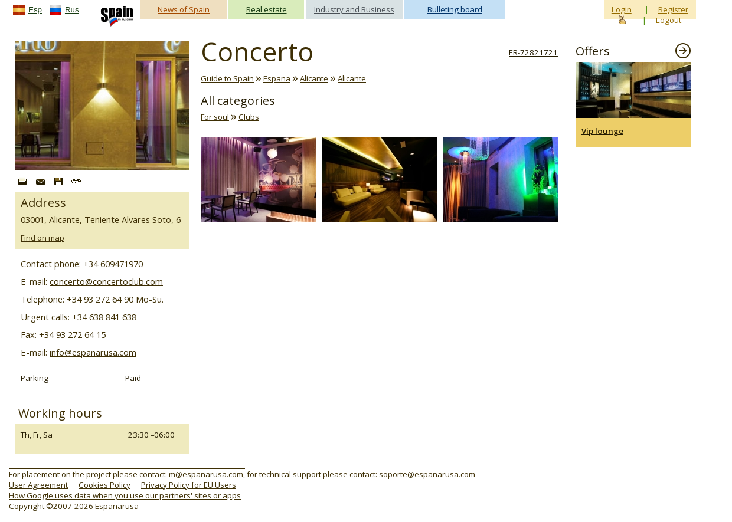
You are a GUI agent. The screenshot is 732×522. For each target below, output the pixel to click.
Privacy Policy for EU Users (188, 485)
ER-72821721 (533, 52)
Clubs (248, 116)
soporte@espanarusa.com (427, 474)
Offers (593, 51)
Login (622, 9)
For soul (215, 116)
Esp (35, 9)
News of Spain (184, 9)
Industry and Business (354, 9)
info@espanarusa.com (93, 352)
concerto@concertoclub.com (106, 281)
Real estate (266, 9)
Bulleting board (454, 9)
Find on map (42, 237)
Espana (276, 78)
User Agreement (38, 485)
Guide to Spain (227, 78)
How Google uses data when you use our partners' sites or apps (125, 495)
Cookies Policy (104, 485)
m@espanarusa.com (206, 474)
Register (673, 9)
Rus (72, 9)
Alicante (314, 78)
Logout (668, 20)
